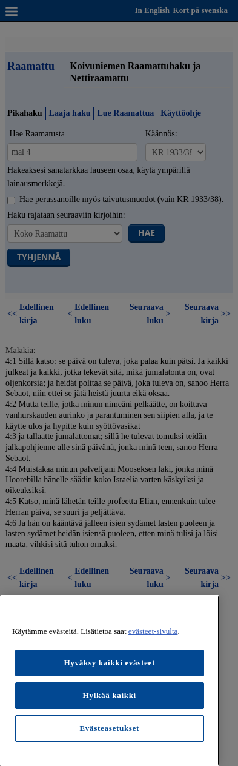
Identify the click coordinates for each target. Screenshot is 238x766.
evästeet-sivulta (153, 631)
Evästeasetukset (109, 728)
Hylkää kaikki (109, 695)
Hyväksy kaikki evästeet (109, 662)
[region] (109, 680)
